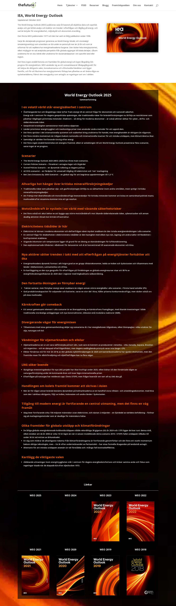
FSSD (83, 5)
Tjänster (70, 5)
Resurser (94, 5)
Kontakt (148, 5)
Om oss (137, 5)
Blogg (105, 5)
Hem (59, 5)
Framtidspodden (121, 5)
